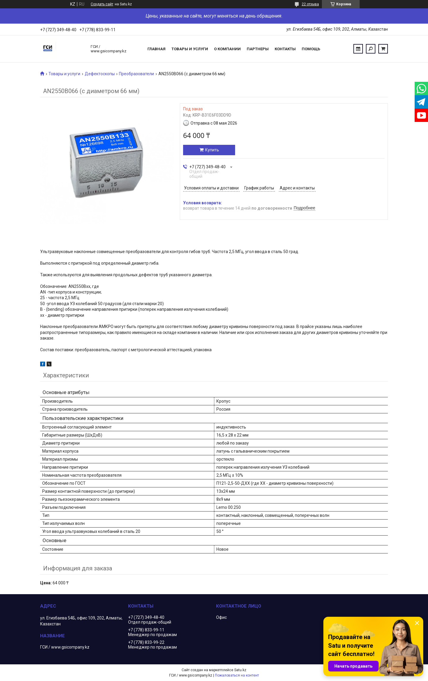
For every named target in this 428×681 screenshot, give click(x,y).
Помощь (311, 49)
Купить (212, 150)
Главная (156, 49)
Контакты (285, 49)
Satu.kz (240, 670)
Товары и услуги (189, 49)
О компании (227, 49)
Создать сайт (102, 4)
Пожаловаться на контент (237, 675)
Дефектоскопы (100, 73)
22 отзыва (310, 4)
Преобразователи (136, 73)
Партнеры (258, 49)
